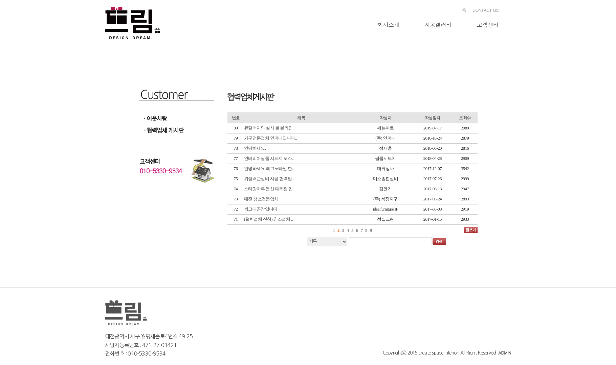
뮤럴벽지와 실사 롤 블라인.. (269, 127)
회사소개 (388, 25)
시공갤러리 (438, 25)
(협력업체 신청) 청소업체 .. (268, 219)
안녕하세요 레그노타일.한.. (268, 168)
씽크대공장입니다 (261, 209)
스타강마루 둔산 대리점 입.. (269, 188)
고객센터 (488, 25)
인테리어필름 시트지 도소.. (268, 158)
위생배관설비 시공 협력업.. (268, 178)
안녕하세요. (255, 148)
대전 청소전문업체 (261, 198)
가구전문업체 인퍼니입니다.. (270, 138)
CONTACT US (485, 10)
